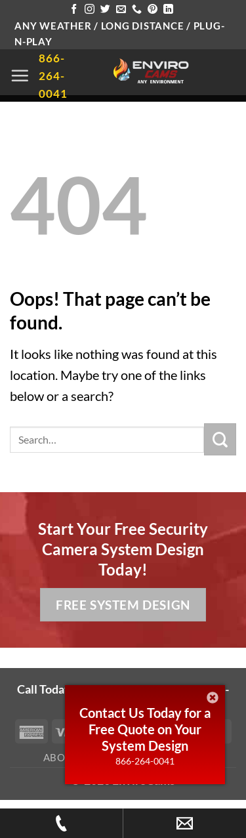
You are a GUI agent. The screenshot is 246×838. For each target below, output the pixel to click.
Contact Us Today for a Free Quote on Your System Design (145, 729)
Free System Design (123, 604)
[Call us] (137, 9)
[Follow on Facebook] (74, 9)
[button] (20, 75)
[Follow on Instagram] (89, 9)
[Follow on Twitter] (105, 9)
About (61, 757)
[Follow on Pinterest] (152, 9)
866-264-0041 (144, 760)
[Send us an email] (121, 9)
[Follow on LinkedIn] (168, 9)
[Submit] (220, 439)
